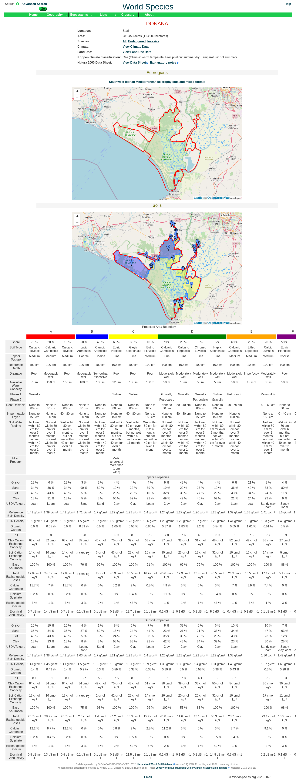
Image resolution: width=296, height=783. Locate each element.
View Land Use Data (137, 52)
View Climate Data (136, 46)
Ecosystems (79, 14)
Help (287, 3)
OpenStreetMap (218, 197)
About (149, 14)
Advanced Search (34, 3)
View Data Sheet (134, 62)
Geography (55, 14)
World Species (148, 6)
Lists (103, 14)
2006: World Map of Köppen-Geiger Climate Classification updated (191, 768)
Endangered (137, 41)
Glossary (127, 14)
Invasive (153, 41)
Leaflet (199, 197)
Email (148, 777)
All (124, 41)
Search (10, 3)
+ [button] (77, 92)
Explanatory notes (163, 62)
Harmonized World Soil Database (154, 764)
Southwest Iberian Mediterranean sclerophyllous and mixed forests (157, 81)
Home (33, 14)
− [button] (77, 97)
